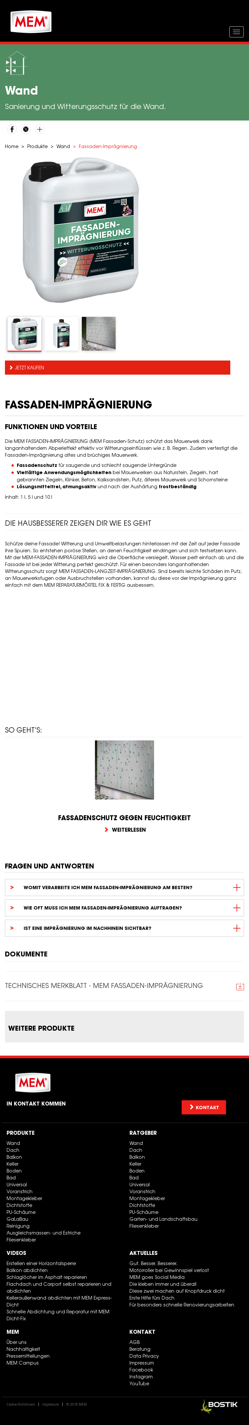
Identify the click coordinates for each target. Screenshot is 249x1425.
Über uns (17, 1342)
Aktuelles (143, 1253)
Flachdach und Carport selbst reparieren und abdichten (59, 1287)
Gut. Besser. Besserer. (153, 1263)
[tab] (24, 334)
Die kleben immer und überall (162, 1284)
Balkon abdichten (27, 1270)
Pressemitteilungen (28, 1356)
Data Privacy (144, 1356)
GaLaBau (17, 1219)
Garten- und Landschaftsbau (163, 1219)
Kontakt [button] (204, 1107)
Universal (17, 1184)
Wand (63, 146)
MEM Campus (23, 1363)
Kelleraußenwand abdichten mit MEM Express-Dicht (59, 1301)
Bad (11, 1177)
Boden (14, 1170)
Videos (16, 1253)
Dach (13, 1150)
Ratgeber (143, 1132)
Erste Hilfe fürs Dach (151, 1298)
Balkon (14, 1157)
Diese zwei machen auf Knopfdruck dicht (177, 1291)
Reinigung (18, 1226)
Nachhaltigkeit (23, 1349)
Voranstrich (20, 1191)
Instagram (141, 1376)
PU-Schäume (21, 1212)
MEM (13, 1331)
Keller (12, 1164)
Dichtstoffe (19, 1205)
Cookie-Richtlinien (21, 1404)
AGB (134, 1342)
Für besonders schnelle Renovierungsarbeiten (181, 1304)
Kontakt (142, 1331)
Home (11, 146)
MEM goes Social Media (157, 1277)
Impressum (141, 1363)
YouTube (139, 1383)
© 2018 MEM (76, 1404)
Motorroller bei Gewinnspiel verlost (169, 1270)
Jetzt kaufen (29, 367)
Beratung (139, 1349)
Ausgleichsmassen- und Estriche (43, 1233)
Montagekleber (24, 1198)
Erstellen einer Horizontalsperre (41, 1263)
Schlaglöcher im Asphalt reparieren (47, 1277)
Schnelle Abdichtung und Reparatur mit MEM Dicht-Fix (58, 1315)
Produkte (37, 146)
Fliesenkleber (21, 1239)
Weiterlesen (124, 829)
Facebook (141, 1369)
